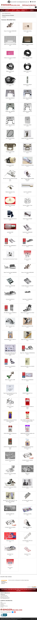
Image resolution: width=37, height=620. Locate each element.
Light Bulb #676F (10, 232)
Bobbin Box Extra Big (27, 513)
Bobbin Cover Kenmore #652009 (10, 44)
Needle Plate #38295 (27, 124)
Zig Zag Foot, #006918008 (27, 232)
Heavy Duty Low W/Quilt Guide (27, 326)
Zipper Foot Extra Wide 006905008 (10, 272)
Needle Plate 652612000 (10, 124)
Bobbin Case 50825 (10, 84)
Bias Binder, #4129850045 (27, 299)
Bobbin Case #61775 (27, 71)
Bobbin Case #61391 (10, 71)
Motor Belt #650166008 (10, 138)
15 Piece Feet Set (10, 406)
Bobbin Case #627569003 (27, 57)
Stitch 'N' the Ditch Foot (10, 326)
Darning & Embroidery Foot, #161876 (27, 366)
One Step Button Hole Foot (27, 540)
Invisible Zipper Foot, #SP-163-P (27, 285)
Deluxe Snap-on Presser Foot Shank (27, 312)
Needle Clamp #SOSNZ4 (27, 218)
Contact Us (13, 10)
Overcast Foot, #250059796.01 (27, 245)
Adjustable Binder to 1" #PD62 (27, 487)
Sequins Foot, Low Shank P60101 (10, 487)
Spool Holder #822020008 (10, 205)
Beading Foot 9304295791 (10, 460)
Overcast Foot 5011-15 (10, 299)
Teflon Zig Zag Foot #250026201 (27, 379)
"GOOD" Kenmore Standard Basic (27, 165)
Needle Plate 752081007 (10, 98)
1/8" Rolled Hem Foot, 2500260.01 (10, 312)
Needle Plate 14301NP (27, 84)
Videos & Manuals (32, 10)
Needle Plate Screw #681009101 (27, 138)
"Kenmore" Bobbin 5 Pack (27, 205)
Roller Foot (27, 473)
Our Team (1, 606)
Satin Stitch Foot (10, 554)
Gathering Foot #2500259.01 (10, 366)
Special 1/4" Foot (27, 554)
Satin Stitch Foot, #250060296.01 (10, 245)
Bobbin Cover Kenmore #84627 (10, 57)
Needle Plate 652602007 (27, 111)
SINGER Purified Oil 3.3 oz (27, 393)
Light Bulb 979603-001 (10, 513)
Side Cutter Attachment (27, 527)
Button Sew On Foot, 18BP (10, 379)
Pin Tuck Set (10, 567)
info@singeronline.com (6, 598)
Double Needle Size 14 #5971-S (10, 339)
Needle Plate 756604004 (10, 111)
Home (3, 13)
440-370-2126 (7, 597)
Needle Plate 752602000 (27, 98)
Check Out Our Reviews (24, 10)
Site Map (36, 618)
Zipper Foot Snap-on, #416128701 (27, 339)
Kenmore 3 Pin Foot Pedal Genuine (10, 218)
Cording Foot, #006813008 (10, 285)
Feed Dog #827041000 (10, 151)
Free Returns (18, 10)
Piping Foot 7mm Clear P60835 (10, 473)
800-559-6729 (2, 597)
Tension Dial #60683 (10, 165)
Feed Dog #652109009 (27, 151)
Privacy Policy (32, 618)
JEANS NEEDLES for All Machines (10, 433)
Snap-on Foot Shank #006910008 (27, 272)
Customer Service (7, 10)
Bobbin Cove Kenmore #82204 (27, 44)
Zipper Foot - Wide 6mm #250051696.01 (27, 352)
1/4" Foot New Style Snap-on (27, 500)
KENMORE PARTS (7, 13)
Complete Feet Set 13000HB (27, 460)
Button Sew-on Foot (10, 540)
